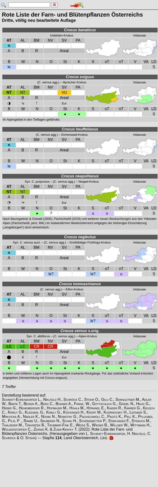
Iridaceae (139, 35)
